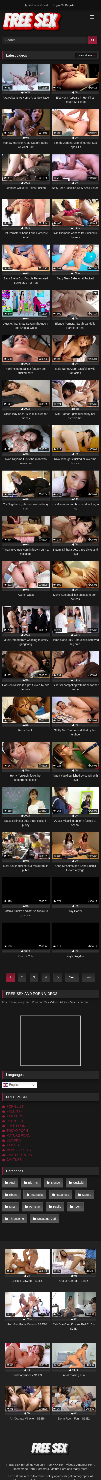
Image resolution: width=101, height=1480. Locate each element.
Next (72, 977)
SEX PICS (11, 1140)
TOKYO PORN (15, 1130)
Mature (86, 1194)
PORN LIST (13, 1106)
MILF (12, 1206)
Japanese (62, 1194)
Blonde (55, 1182)
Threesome (16, 1218)
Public (57, 1206)
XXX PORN (12, 1116)
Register (70, 5)
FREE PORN (13, 1126)
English (11, 1085)
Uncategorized (46, 1218)
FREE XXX (12, 1111)
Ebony (13, 1194)
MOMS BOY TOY (17, 1150)
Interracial (37, 1194)
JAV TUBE (12, 1159)
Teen (77, 1206)
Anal (12, 1182)
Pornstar (34, 1206)
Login (56, 5)
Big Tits (33, 1182)
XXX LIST (11, 1145)
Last (88, 977)
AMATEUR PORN (17, 1155)
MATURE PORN (16, 1135)
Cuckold (78, 1182)
